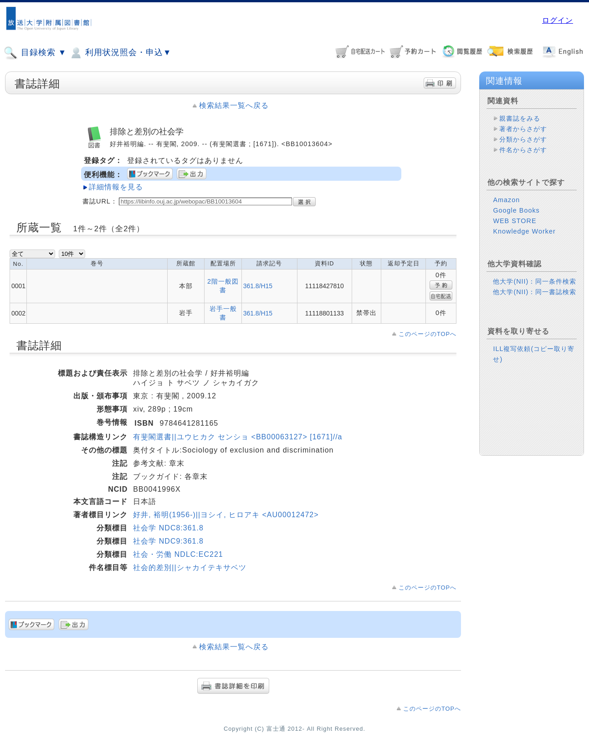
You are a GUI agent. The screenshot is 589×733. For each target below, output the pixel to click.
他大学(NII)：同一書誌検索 (534, 291)
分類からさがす (523, 139)
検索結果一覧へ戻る (234, 105)
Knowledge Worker (524, 231)
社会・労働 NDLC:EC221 (178, 554)
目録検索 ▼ (35, 53)
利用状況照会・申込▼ (120, 53)
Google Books (516, 210)
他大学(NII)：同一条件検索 (534, 281)
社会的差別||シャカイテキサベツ (189, 567)
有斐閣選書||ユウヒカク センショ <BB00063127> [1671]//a (237, 437)
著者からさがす (523, 128)
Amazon (506, 200)
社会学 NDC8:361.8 (168, 528)
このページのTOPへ (427, 334)
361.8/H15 (257, 286)
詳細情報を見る (116, 187)
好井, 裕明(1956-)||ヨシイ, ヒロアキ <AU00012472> (225, 515)
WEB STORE (514, 220)
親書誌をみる (519, 118)
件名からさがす (523, 149)
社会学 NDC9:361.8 (168, 541)
